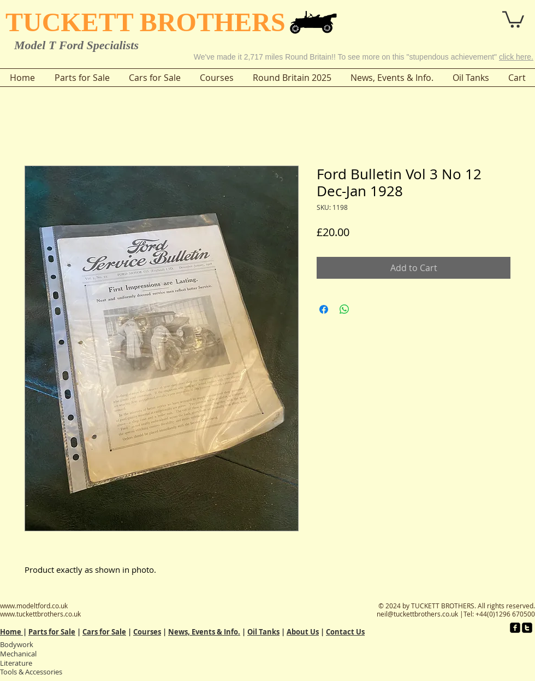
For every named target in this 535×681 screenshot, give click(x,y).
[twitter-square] (527, 628)
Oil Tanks (263, 632)
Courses (147, 632)
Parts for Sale (51, 632)
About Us (303, 632)
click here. (516, 56)
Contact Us (345, 632)
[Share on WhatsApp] (344, 309)
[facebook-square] (515, 628)
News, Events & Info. (204, 632)
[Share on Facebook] (323, 309)
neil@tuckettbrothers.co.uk (417, 613)
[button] (483, 15)
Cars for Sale (104, 632)
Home (11, 632)
